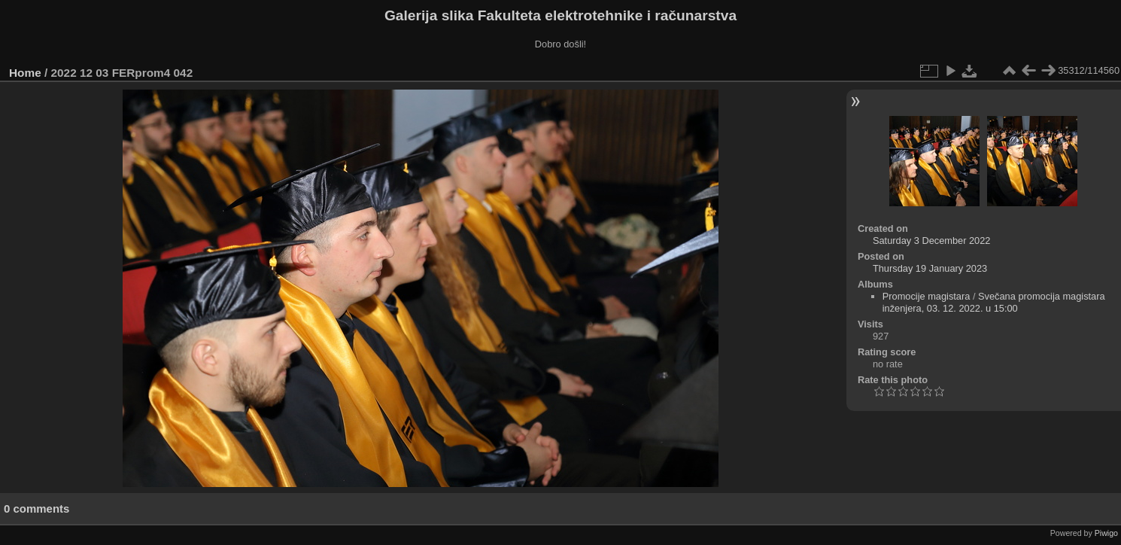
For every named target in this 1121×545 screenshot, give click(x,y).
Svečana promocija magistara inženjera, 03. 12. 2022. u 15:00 (994, 302)
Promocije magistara (927, 296)
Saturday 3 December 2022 (932, 240)
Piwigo (1106, 532)
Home (25, 72)
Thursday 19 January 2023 (930, 268)
